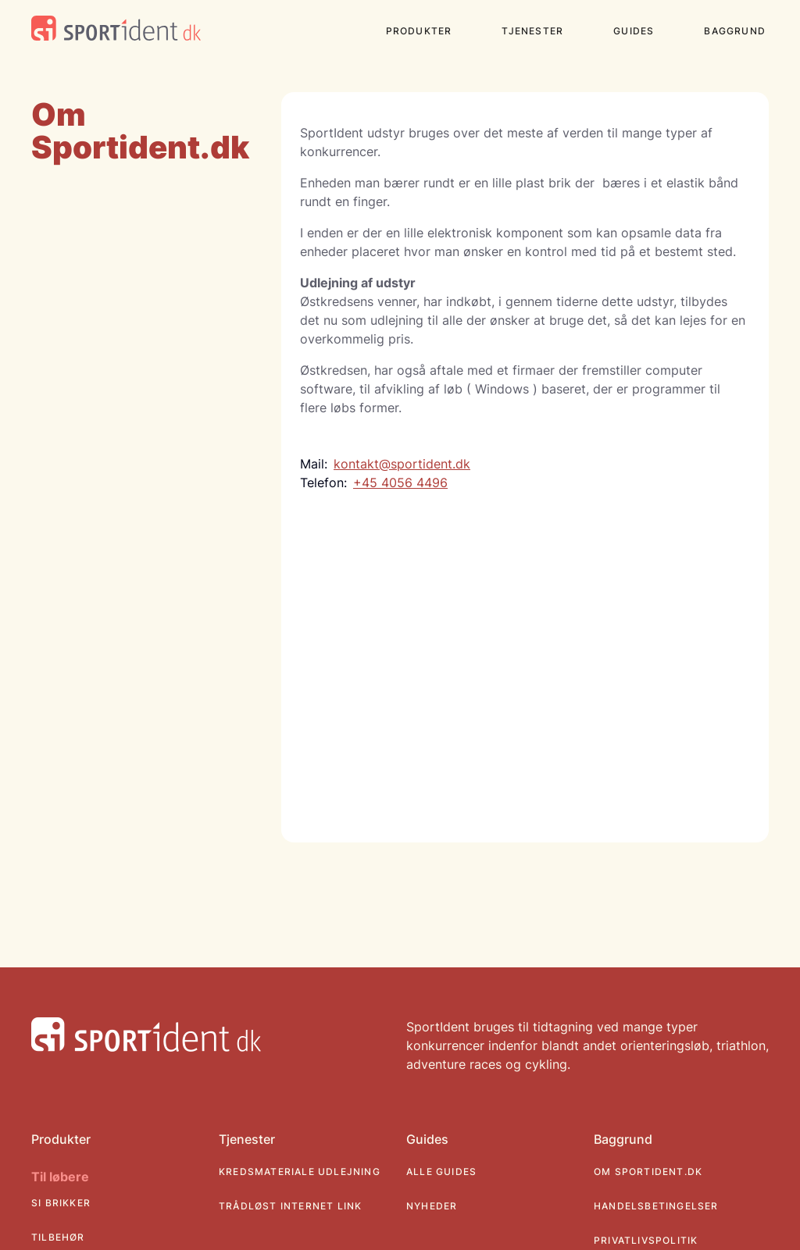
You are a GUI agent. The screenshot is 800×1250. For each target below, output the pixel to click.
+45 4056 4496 (400, 482)
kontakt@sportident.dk (402, 464)
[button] (425, 34)
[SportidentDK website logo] (116, 30)
